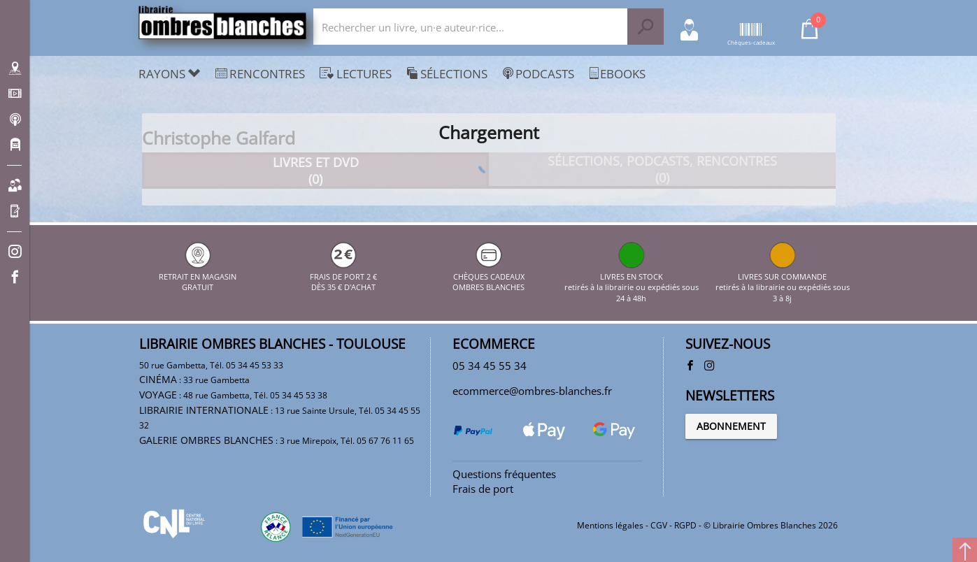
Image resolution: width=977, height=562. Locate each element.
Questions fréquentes (504, 474)
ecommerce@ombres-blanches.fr (532, 391)
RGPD (685, 525)
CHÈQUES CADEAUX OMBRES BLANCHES (488, 276)
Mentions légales (610, 525)
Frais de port (482, 489)
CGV (658, 525)
